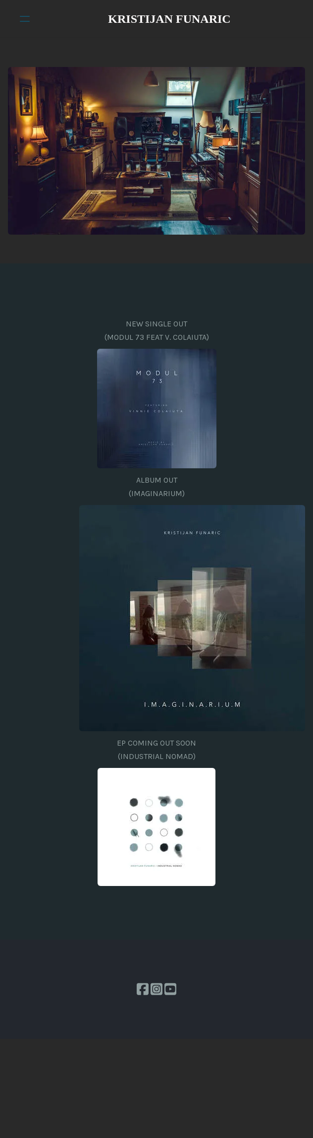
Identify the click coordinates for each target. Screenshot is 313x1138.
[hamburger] (25, 19)
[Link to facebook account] (143, 989)
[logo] (169, 19)
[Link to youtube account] (170, 989)
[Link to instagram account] (156, 989)
